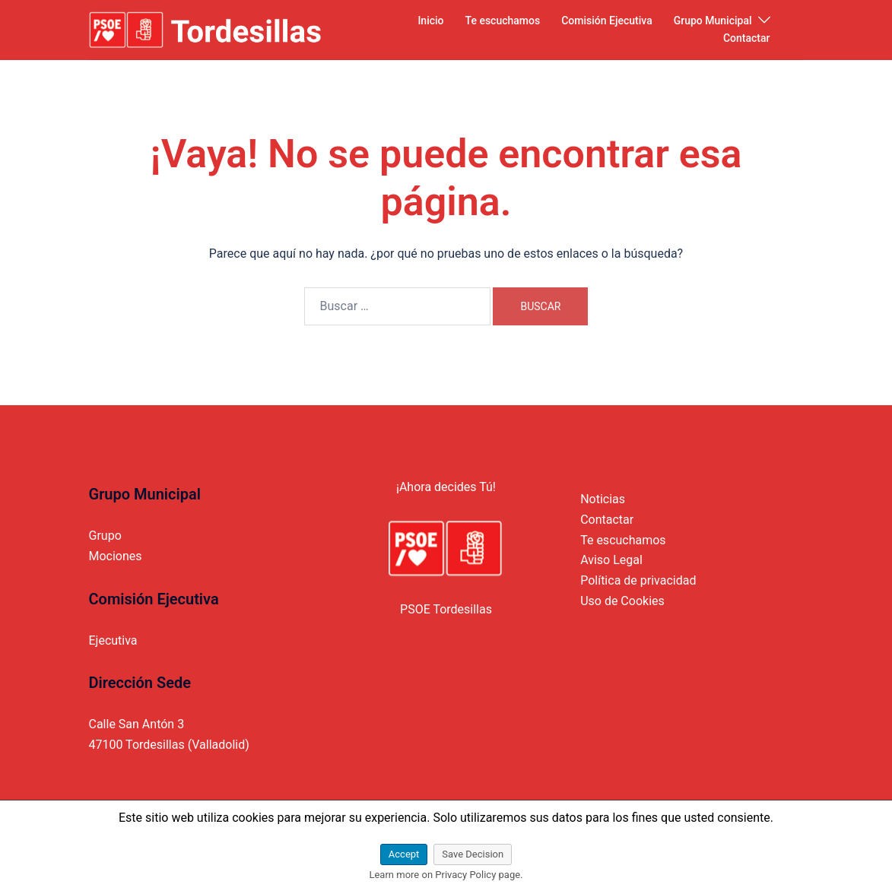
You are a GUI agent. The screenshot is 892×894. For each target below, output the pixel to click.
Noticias (602, 499)
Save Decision (472, 854)
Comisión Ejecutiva (606, 20)
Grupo (105, 535)
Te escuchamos (503, 20)
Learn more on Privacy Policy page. (445, 874)
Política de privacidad (638, 580)
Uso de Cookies (622, 601)
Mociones (115, 556)
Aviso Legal (611, 560)
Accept (404, 854)
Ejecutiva (113, 640)
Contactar (746, 38)
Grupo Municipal (713, 20)
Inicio (430, 20)
